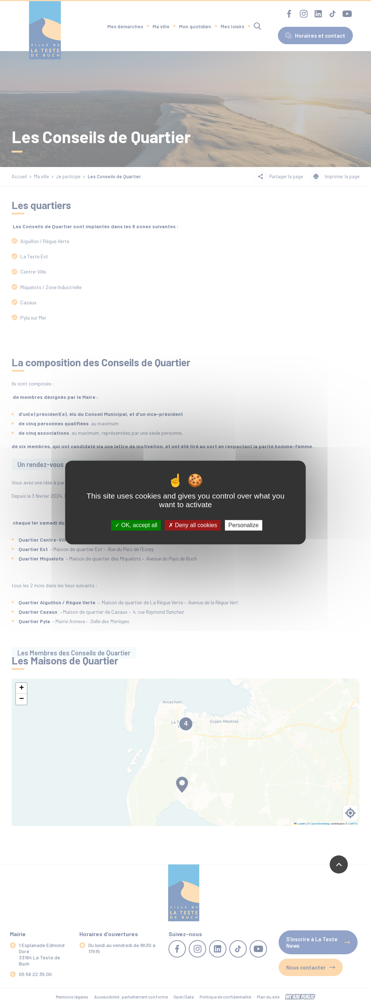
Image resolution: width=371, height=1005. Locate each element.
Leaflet (299, 823)
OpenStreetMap (320, 823)
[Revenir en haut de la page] (339, 864)
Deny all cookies (192, 525)
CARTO (353, 823)
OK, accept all (136, 525)
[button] (21, 688)
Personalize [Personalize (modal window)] (243, 525)
